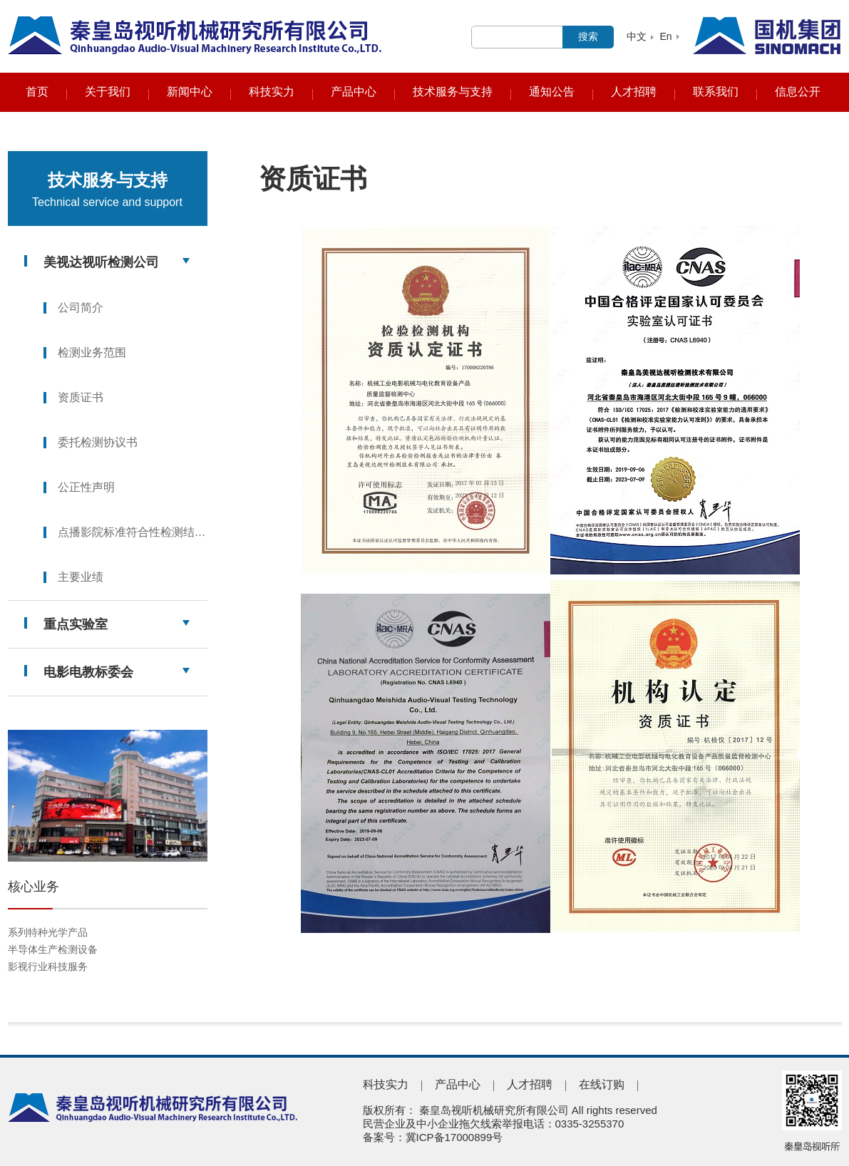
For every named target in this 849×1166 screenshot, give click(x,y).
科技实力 (271, 92)
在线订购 (601, 1084)
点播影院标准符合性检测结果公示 (132, 532)
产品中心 (353, 92)
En (665, 36)
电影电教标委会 (88, 672)
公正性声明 (86, 487)
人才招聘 (634, 92)
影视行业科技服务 (48, 966)
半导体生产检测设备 (53, 949)
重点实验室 (75, 624)
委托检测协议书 (98, 442)
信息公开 (797, 92)
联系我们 (716, 92)
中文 (637, 36)
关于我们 (107, 92)
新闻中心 (189, 92)
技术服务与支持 (453, 92)
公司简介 (80, 307)
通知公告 (552, 92)
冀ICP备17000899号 (454, 1137)
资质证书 (80, 397)
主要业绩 (80, 577)
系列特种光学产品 (48, 932)
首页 (37, 92)
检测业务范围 (92, 352)
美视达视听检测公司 (101, 262)
